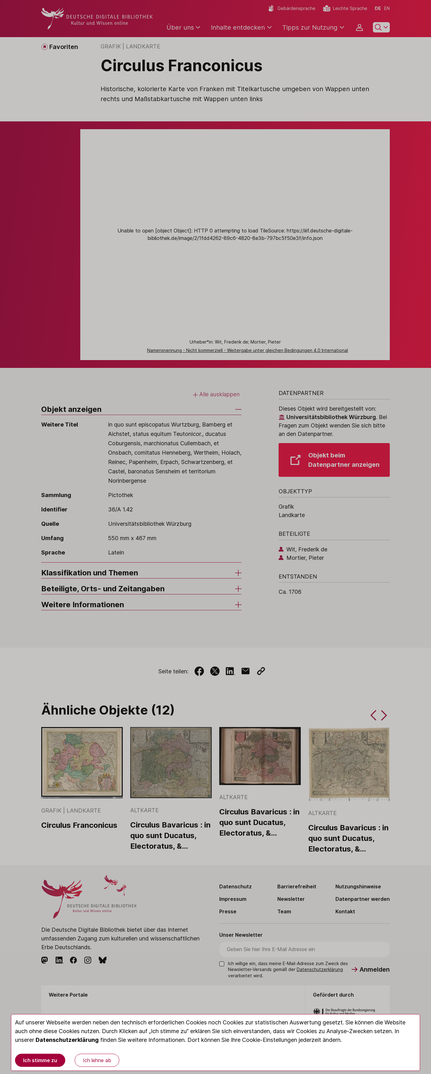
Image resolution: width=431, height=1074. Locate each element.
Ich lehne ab (97, 1060)
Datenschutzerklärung (67, 1040)
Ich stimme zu (40, 1060)
